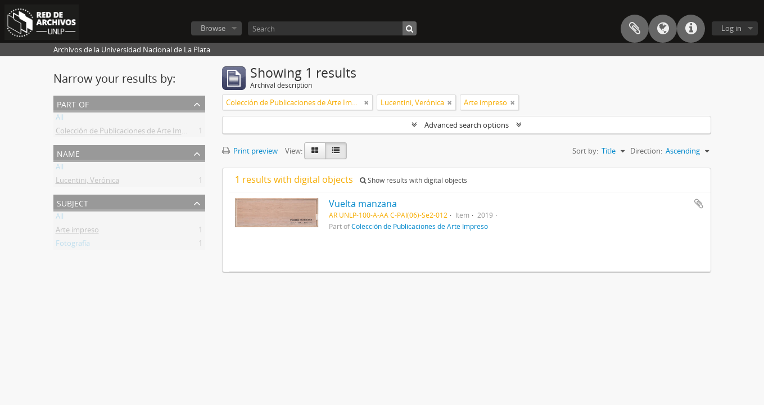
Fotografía (73, 245)
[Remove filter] (366, 102)
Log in (731, 28)
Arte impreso (77, 232)
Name (68, 152)
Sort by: (585, 151)
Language (663, 29)
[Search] (332, 28)
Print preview (250, 151)
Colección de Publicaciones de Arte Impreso (128, 133)
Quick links (691, 29)
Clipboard (635, 29)
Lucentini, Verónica (87, 182)
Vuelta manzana (363, 203)
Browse (213, 28)
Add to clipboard (698, 203)
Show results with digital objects (413, 180)
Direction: (646, 151)
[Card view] (315, 150)
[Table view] (336, 150)
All (60, 119)
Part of (73, 103)
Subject (72, 202)
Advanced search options (466, 125)
